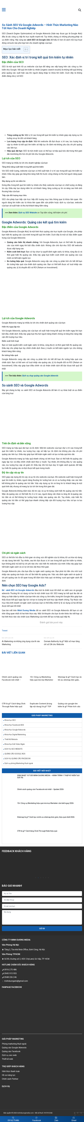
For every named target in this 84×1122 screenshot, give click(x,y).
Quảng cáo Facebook (11, 1051)
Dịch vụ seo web (9, 1055)
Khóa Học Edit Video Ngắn (15, 744)
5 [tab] (46, 878)
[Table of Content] (26, 49)
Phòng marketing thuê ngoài (14, 1044)
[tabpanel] (21, 865)
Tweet (4, 630)
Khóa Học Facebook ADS (14, 725)
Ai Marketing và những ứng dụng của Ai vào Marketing (21, 643)
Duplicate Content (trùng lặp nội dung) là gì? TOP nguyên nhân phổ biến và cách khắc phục (41, 705)
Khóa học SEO (10, 720)
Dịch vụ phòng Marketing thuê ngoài (19, 763)
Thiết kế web (7, 1059)
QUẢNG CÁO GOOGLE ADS (15, 754)
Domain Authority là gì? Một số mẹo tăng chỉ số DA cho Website (62, 643)
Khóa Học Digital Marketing (15, 735)
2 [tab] (38, 878)
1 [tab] (35, 878)
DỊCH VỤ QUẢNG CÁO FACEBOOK (18, 759)
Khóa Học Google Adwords (15, 730)
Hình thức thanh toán (11, 1071)
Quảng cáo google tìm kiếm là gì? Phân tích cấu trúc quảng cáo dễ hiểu (69, 705)
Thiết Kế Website (11, 739)
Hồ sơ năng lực (8, 1075)
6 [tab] (48, 878)
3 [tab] (40, 878)
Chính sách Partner (10, 1079)
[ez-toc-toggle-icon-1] (24, 49)
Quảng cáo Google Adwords (14, 1047)
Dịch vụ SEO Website (27, 212)
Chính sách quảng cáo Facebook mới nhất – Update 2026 (12, 678)
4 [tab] (43, 878)
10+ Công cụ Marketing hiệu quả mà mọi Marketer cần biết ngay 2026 (41, 678)
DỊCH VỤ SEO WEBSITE (14, 749)
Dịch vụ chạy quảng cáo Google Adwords (40, 375)
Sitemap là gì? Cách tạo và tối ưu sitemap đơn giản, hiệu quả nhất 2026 (69, 678)
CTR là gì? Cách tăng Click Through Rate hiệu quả (13, 705)
